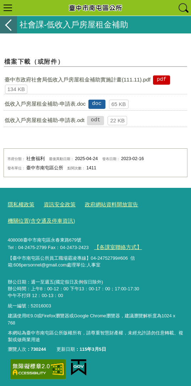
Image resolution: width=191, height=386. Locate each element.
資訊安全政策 (54, 204)
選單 (8, 8)
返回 (8, 24)
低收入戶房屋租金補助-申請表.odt (44, 120)
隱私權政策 (19, 204)
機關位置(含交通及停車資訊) (37, 218)
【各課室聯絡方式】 (114, 244)
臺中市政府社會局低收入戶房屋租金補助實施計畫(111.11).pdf (78, 79)
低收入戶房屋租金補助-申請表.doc (45, 104)
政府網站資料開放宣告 (100, 204)
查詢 (183, 8)
